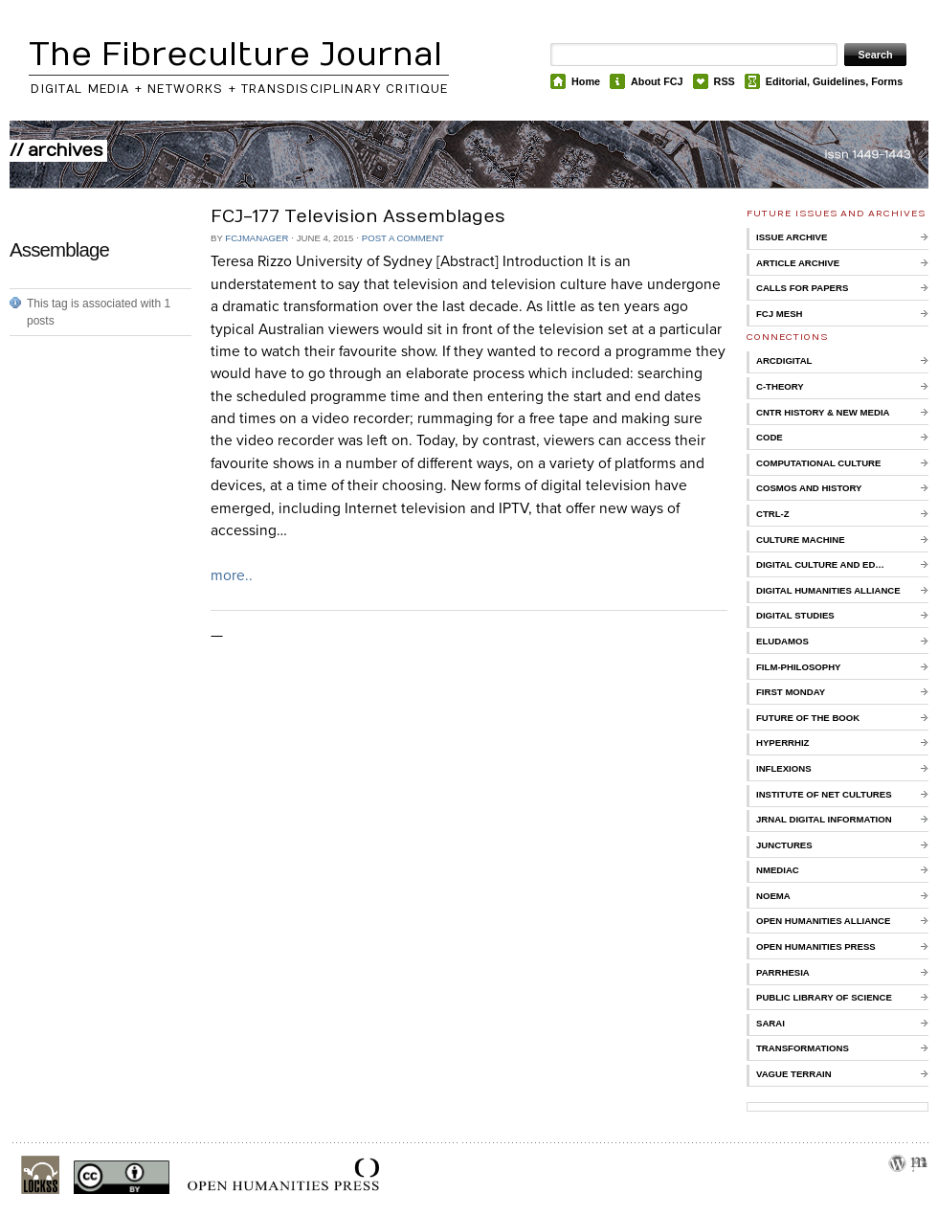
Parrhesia (783, 972)
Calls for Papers (802, 287)
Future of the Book (808, 717)
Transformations (802, 1048)
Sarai (770, 1023)
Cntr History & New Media (822, 412)
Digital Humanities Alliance (828, 590)
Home (585, 81)
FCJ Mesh (779, 313)
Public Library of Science (824, 997)
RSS (724, 81)
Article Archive (797, 263)
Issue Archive (791, 237)
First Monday (790, 692)
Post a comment (403, 238)
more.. (232, 575)
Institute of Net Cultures (824, 794)
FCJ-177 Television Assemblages (358, 217)
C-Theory (780, 386)
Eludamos (782, 641)
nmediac (777, 870)
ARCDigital (784, 360)
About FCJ (657, 81)
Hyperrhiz (782, 742)
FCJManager (256, 238)
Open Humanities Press (816, 946)
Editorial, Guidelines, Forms (834, 81)
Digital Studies (795, 615)
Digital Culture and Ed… (820, 564)
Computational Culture (818, 463)
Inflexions (784, 768)
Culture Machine (800, 539)
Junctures (784, 845)
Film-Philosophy (798, 667)
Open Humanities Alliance (823, 920)
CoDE (769, 437)
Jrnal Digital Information (824, 819)
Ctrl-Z (773, 513)
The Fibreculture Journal (235, 55)
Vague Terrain (794, 1074)
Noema (773, 895)
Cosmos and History (809, 488)
